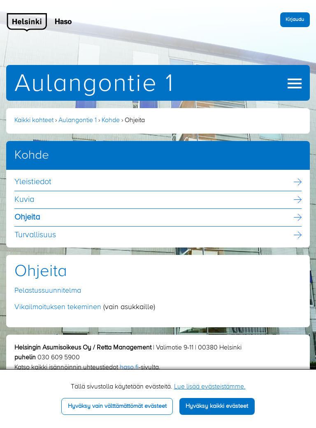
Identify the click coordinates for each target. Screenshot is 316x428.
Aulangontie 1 (94, 84)
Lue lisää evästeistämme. (210, 387)
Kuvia (24, 200)
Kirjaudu (295, 19)
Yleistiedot (32, 182)
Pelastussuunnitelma (47, 290)
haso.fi (129, 367)
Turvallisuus (35, 235)
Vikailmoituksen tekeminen (57, 307)
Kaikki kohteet (33, 120)
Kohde (111, 120)
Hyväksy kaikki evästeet (217, 406)
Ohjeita (27, 217)
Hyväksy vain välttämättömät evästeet (117, 406)
